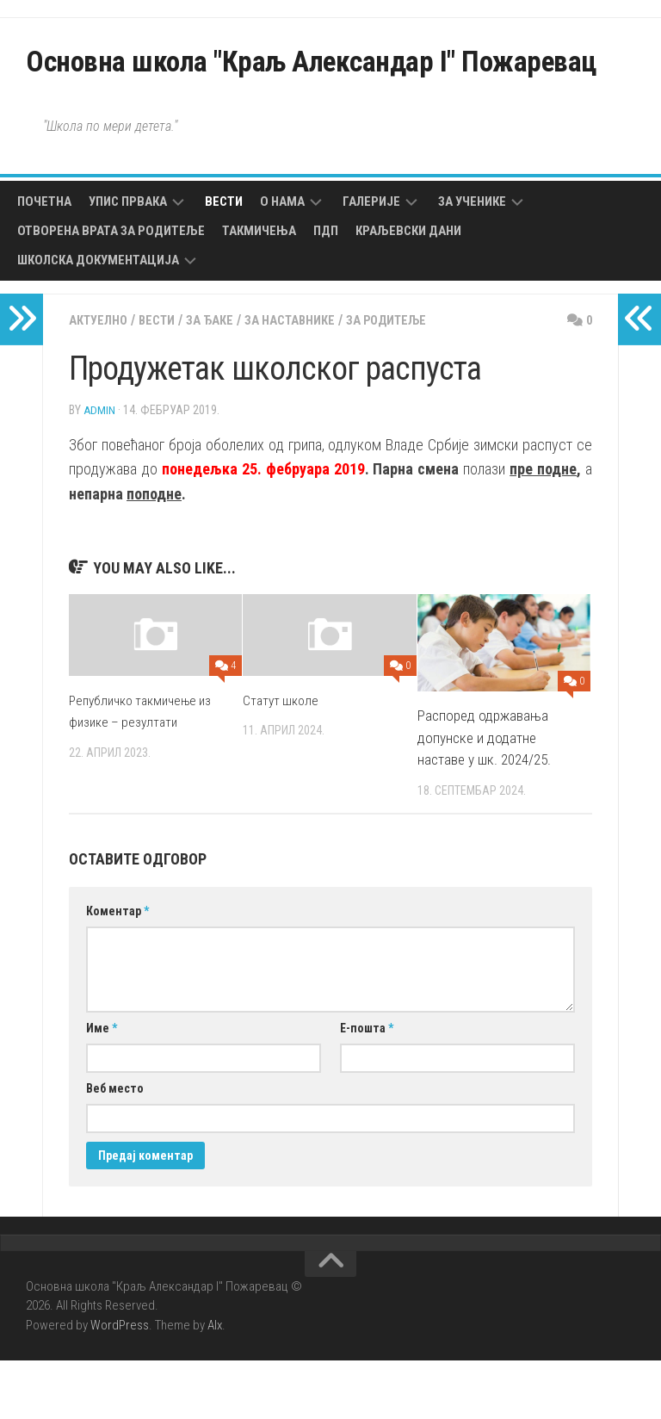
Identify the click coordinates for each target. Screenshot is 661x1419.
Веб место (115, 1147)
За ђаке (224, 379)
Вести (224, 261)
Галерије (371, 261)
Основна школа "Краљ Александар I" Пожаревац (295, 91)
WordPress (119, 1383)
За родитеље (420, 379)
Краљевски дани (408, 290)
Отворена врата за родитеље (111, 290)
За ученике (472, 261)
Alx (214, 1383)
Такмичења (259, 290)
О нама (282, 261)
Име (101, 1087)
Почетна (44, 261)
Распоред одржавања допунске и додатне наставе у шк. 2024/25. (484, 796)
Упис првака (128, 261)
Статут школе (283, 758)
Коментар (117, 969)
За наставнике (312, 379)
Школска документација (98, 319)
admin (99, 468)
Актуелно (102, 379)
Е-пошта (366, 1087)
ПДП (325, 290)
